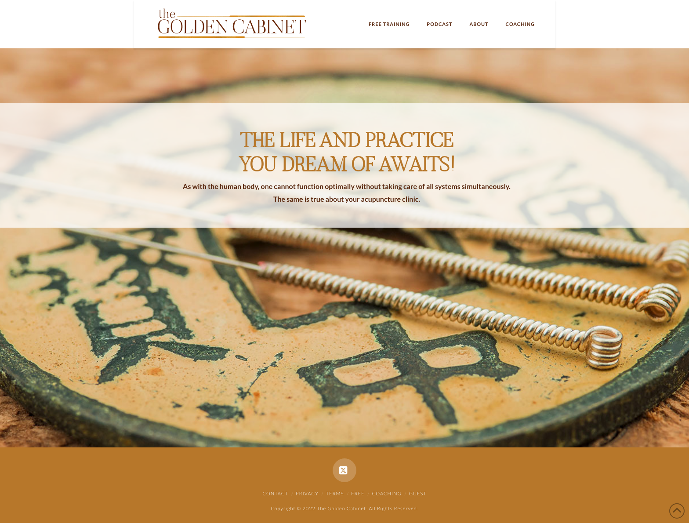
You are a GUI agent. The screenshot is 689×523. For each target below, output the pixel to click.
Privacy (307, 494)
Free (357, 494)
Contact (275, 494)
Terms (335, 494)
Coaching (387, 494)
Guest (418, 494)
